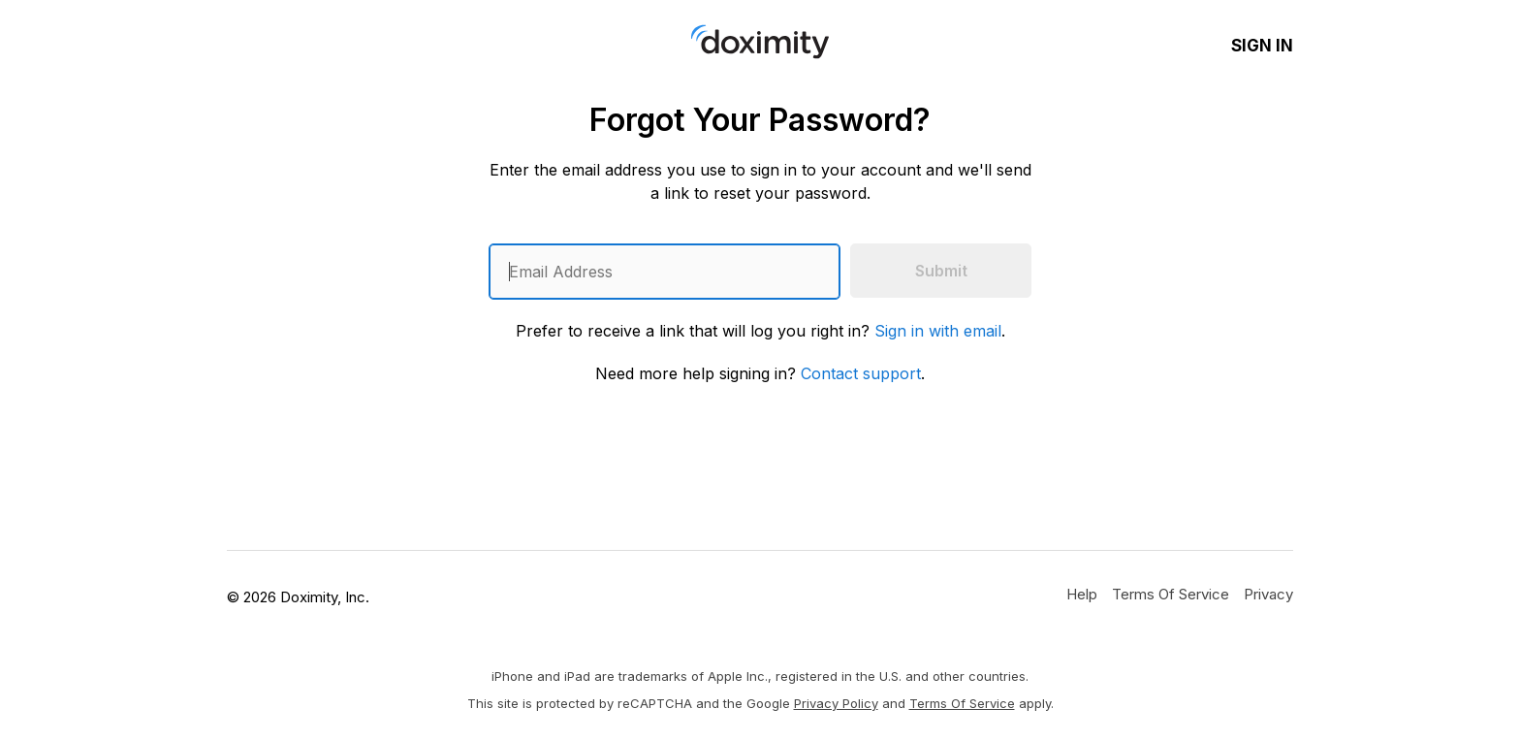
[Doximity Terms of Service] (1170, 593)
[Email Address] (664, 271)
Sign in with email (937, 330)
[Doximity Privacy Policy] (1268, 593)
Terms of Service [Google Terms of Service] (962, 703)
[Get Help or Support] (1081, 593)
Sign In (1262, 45)
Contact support (861, 373)
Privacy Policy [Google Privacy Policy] (836, 703)
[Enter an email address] (664, 271)
